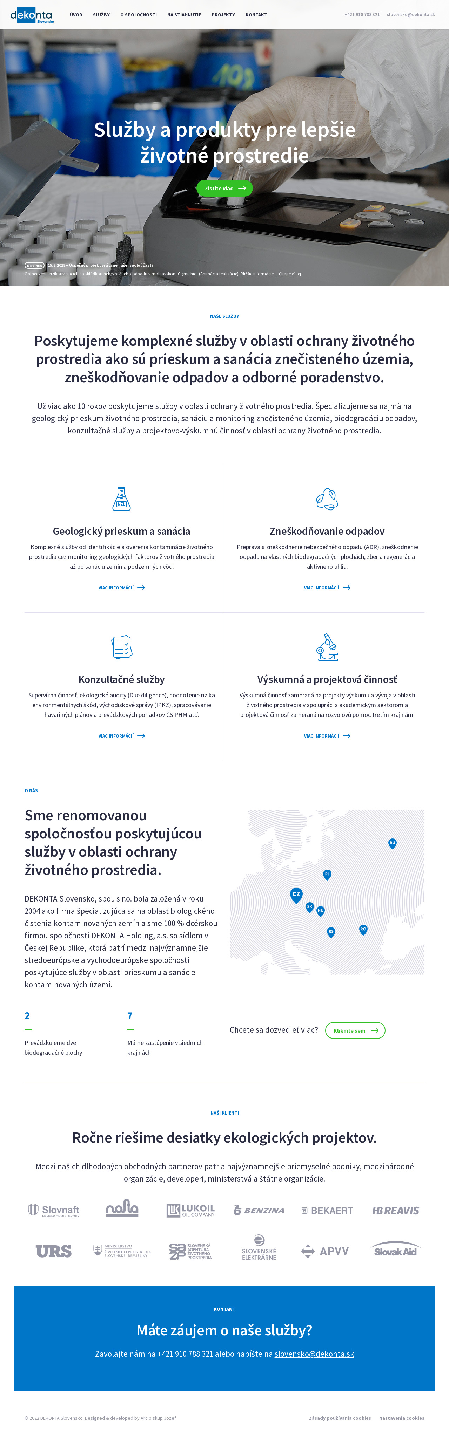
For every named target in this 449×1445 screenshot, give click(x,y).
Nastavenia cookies (401, 1418)
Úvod (76, 15)
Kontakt (256, 15)
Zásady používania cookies (340, 1418)
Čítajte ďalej (290, 274)
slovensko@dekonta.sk (411, 15)
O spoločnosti (138, 15)
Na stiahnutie (184, 15)
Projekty (223, 15)
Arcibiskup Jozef (158, 1418)
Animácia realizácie (218, 274)
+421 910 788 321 (362, 15)
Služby (101, 15)
